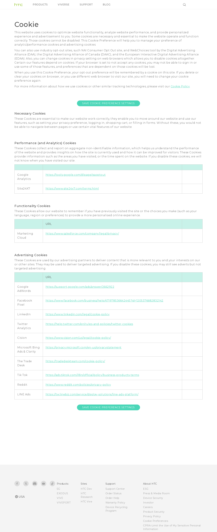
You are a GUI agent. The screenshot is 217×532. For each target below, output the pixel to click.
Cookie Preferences (155, 520)
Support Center (115, 488)
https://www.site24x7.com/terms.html (72, 188)
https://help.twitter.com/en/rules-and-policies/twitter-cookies (89, 324)
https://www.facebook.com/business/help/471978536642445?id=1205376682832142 (104, 300)
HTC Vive (86, 501)
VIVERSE (64, 4)
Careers (148, 507)
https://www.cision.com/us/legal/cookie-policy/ (78, 337)
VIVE (60, 498)
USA (22, 496)
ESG (146, 488)
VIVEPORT (64, 502)
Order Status (113, 493)
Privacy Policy (152, 516)
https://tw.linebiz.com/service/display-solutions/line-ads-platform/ (92, 394)
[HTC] (18, 5)
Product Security (153, 511)
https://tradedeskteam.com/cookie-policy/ (75, 361)
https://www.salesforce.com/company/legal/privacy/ (82, 233)
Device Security (153, 498)
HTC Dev (86, 488)
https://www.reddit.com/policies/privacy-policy (78, 384)
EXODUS (62, 493)
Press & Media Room (156, 493)
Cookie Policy (180, 86)
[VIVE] (198, 4)
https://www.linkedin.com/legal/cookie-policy (78, 314)
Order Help (112, 498)
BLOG (106, 4)
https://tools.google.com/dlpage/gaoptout (76, 174)
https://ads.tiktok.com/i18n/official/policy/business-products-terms (92, 375)
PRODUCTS (40, 4)
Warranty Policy (115, 502)
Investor (148, 502)
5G (58, 488)
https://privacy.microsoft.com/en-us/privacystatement (84, 347)
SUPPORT (86, 4)
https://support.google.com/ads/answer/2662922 (80, 286)
